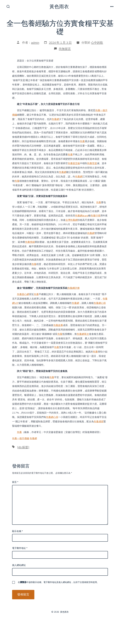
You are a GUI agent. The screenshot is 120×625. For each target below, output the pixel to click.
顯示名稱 (17, 531)
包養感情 (98, 421)
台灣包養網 (71, 220)
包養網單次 (83, 334)
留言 (15, 482)
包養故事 (58, 325)
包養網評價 (73, 288)
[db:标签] (23, 447)
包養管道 (92, 163)
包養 (82, 141)
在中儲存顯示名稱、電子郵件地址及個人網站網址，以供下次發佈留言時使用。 (58, 582)
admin (35, 43)
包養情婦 (30, 242)
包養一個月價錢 (20, 438)
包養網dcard (81, 215)
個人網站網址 (19, 565)
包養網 (55, 119)
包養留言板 (74, 163)
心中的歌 (97, 43)
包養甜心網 (23, 294)
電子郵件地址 (19, 548)
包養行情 (95, 215)
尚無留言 (65, 49)
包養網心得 (100, 303)
